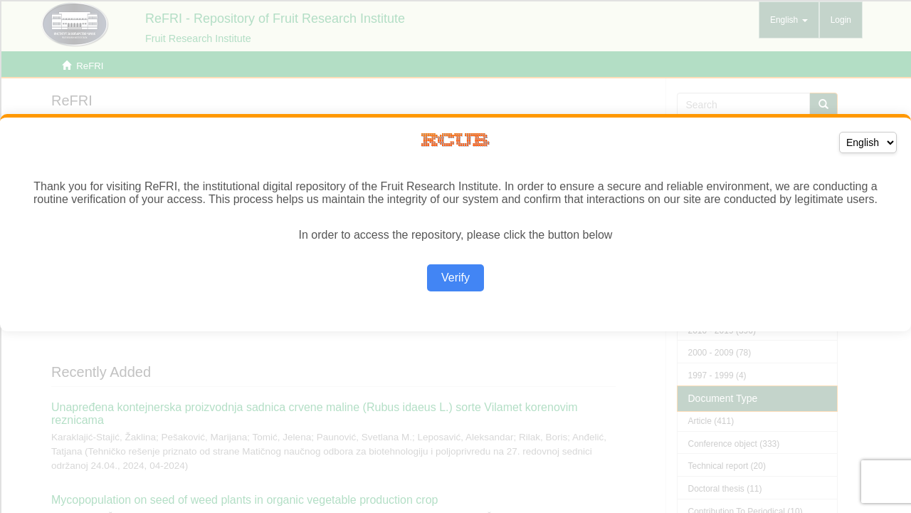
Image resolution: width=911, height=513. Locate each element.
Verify (455, 277)
